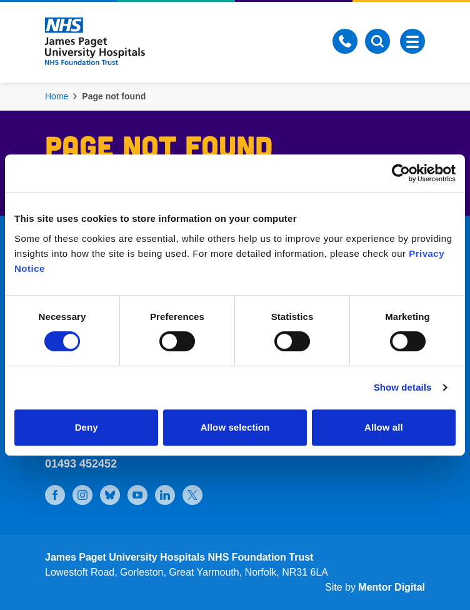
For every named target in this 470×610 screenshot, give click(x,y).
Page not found (114, 96)
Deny (86, 427)
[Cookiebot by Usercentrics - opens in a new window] (401, 173)
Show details (403, 387)
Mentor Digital (391, 587)
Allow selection (235, 427)
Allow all (383, 427)
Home (56, 96)
